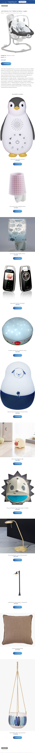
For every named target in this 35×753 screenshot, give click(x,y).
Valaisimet (8, 55)
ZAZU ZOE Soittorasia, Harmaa (17, 159)
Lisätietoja (6, 63)
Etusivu (2, 13)
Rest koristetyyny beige (17, 648)
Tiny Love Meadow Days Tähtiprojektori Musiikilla (17, 508)
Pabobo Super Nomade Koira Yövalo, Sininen (17, 411)
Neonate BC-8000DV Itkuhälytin (17, 303)
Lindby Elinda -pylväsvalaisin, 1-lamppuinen (17, 602)
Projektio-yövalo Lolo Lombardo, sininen (17, 350)
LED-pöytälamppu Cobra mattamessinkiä (17, 555)
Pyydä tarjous (22, 1)
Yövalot (13, 55)
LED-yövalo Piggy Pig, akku (17, 459)
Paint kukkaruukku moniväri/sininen (17, 732)
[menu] (33, 6)
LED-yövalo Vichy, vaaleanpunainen (17, 206)
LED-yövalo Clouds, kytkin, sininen (17, 253)
